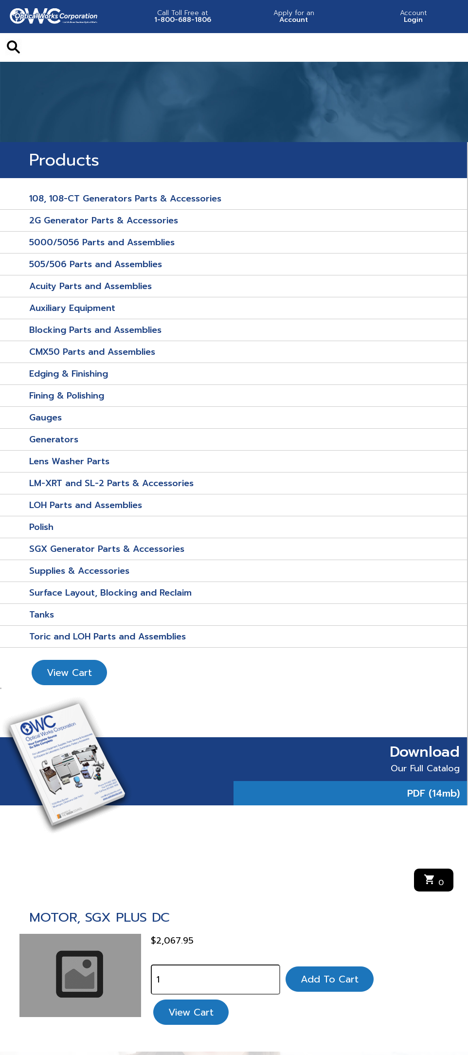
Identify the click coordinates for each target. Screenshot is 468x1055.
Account (294, 16)
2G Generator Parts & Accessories (103, 220)
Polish (41, 527)
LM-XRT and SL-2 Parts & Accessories (111, 483)
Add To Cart (330, 979)
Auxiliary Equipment (72, 308)
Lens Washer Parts (69, 461)
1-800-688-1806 (182, 16)
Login (413, 16)
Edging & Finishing (68, 374)
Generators (53, 439)
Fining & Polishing (66, 395)
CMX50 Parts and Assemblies (92, 352)
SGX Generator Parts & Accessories (106, 549)
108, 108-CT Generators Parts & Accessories (125, 198)
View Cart (69, 672)
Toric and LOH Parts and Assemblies (107, 636)
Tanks (41, 614)
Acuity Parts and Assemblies (90, 286)
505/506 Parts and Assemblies (95, 264)
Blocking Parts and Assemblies (95, 330)
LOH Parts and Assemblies (85, 505)
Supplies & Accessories (79, 571)
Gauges (45, 417)
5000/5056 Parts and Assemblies (102, 242)
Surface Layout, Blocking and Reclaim (110, 593)
